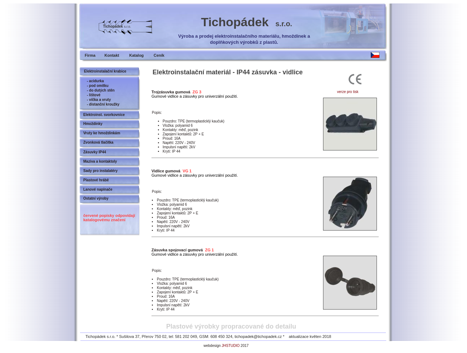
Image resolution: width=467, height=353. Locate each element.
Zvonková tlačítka (98, 142)
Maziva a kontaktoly (100, 161)
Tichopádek (246, 22)
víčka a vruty (100, 100)
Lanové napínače (97, 189)
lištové (95, 95)
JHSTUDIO (231, 346)
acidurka (96, 81)
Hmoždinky (92, 124)
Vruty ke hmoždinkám (101, 133)
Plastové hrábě (96, 180)
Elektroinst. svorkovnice (104, 115)
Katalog (136, 55)
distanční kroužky (104, 104)
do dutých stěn (102, 90)
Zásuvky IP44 (94, 152)
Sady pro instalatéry (100, 171)
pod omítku (98, 86)
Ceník (159, 55)
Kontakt (111, 55)
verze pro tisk (347, 92)
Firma (90, 55)
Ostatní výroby (95, 198)
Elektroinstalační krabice (105, 71)
